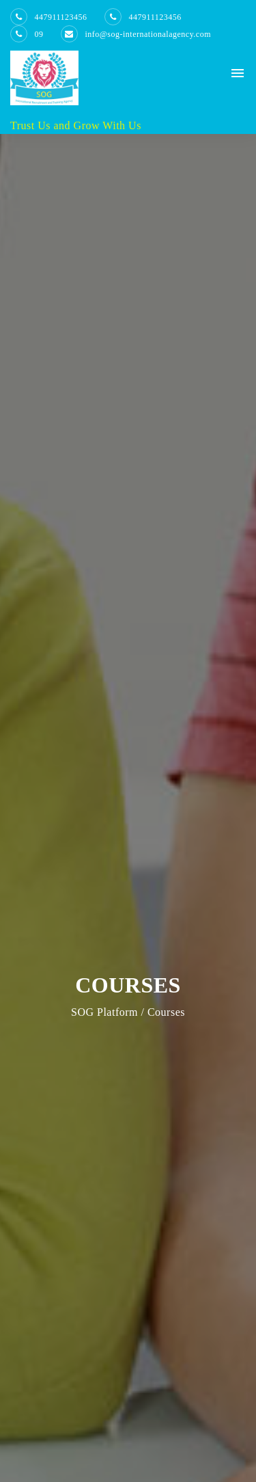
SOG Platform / (107, 1012)
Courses (164, 1012)
